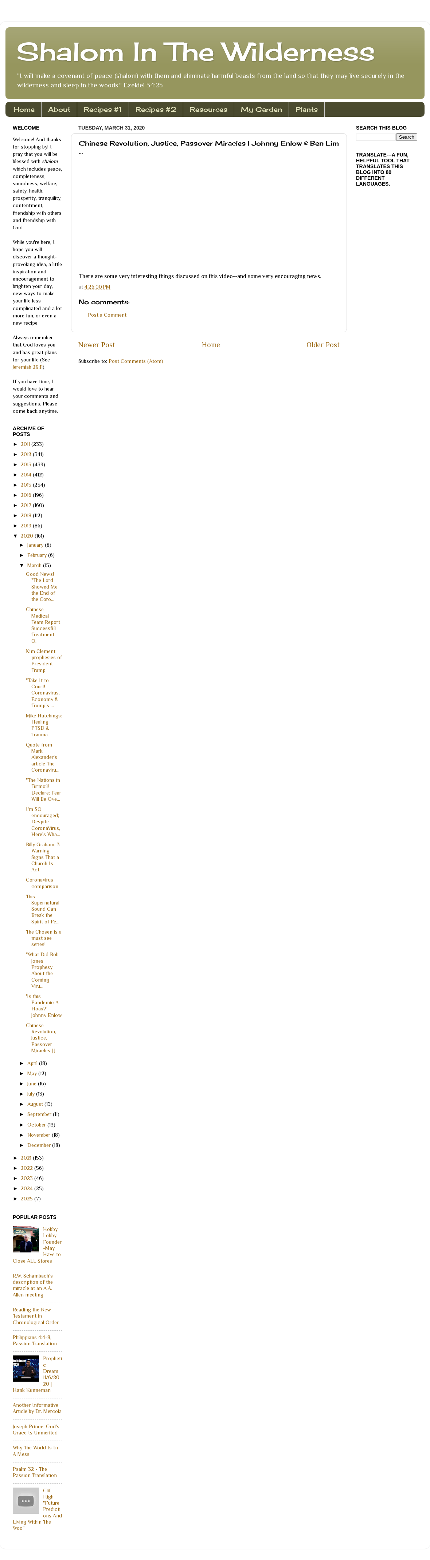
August (35, 1104)
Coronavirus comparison (42, 883)
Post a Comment (107, 315)
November (39, 1135)
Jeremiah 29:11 (28, 367)
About (59, 109)
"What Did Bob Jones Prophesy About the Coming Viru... (42, 970)
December (39, 1145)
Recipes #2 (156, 109)
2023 (27, 1178)
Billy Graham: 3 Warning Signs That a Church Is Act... (43, 857)
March (35, 565)
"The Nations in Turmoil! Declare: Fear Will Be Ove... (43, 789)
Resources (208, 109)
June (32, 1083)
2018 (27, 515)
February (37, 555)
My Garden (261, 109)
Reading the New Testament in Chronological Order (36, 1316)
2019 (27, 525)
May (32, 1073)
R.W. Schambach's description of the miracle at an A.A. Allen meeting (33, 1285)
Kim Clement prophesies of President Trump (44, 660)
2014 (27, 475)
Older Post (323, 345)
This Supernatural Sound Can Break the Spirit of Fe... (42, 909)
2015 (27, 485)
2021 (27, 1158)
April (33, 1063)
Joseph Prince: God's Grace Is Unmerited (36, 1430)
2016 (27, 495)
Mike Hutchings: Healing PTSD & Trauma (44, 725)
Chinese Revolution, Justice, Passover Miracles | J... (42, 1037)
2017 (27, 505)
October (37, 1125)
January (36, 545)
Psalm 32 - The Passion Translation (35, 1472)
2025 (27, 1198)
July (31, 1094)
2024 (27, 1188)
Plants (307, 109)
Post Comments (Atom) (136, 361)
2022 (27, 1168)
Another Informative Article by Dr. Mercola (37, 1408)
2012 (27, 454)
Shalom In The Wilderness (195, 51)
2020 (28, 536)
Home (24, 109)
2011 (26, 444)
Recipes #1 (103, 109)
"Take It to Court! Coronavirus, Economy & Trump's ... (43, 692)
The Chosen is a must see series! (44, 938)
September (40, 1114)
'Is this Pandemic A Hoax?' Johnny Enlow (44, 1005)
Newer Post (96, 345)
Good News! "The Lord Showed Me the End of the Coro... (42, 586)
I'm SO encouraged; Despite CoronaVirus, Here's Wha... (43, 821)
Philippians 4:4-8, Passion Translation (35, 1340)
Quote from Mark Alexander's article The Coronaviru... (42, 757)
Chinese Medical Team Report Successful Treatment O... (43, 625)
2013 (27, 464)
